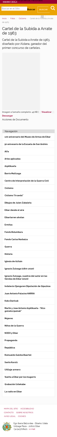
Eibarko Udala (10, 2)
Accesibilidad (27, 409)
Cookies (22, 416)
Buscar (31, 9)
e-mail (32, 429)
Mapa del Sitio (11, 409)
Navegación (11, 131)
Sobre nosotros (24, 412)
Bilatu (52, 8)
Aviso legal (10, 416)
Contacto (9, 412)
